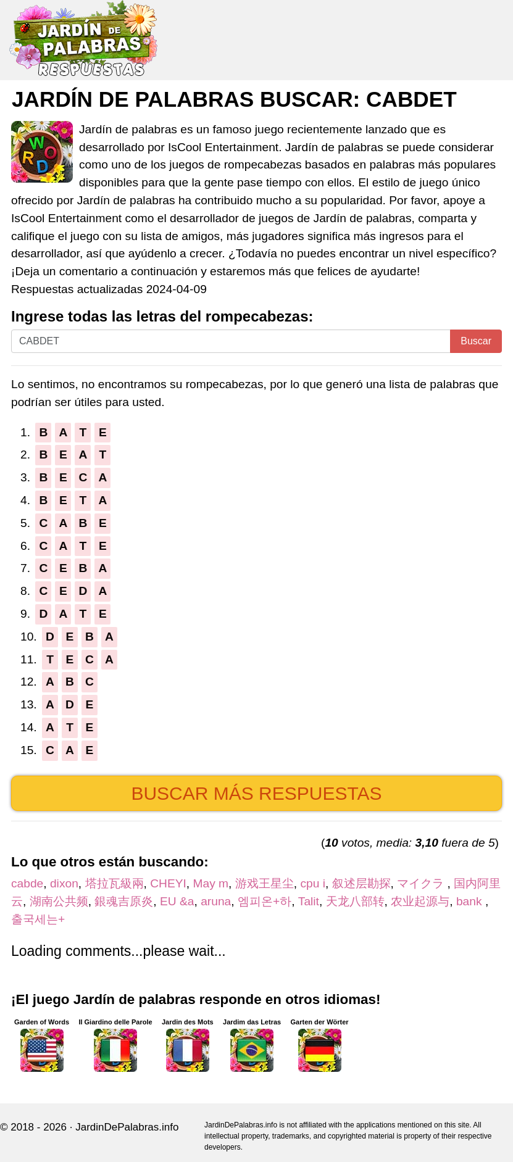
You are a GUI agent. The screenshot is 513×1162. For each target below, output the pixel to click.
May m (210, 883)
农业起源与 (420, 901)
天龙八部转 (355, 901)
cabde (27, 883)
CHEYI (168, 883)
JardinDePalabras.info (126, 1127)
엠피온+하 (264, 901)
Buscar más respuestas (256, 793)
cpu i (312, 883)
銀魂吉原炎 (123, 901)
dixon (64, 883)
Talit (308, 901)
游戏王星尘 (264, 883)
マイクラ (422, 883)
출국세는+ (38, 919)
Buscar (476, 341)
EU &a (177, 901)
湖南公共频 (59, 901)
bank (470, 901)
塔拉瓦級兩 (114, 883)
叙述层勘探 (361, 883)
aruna (216, 901)
